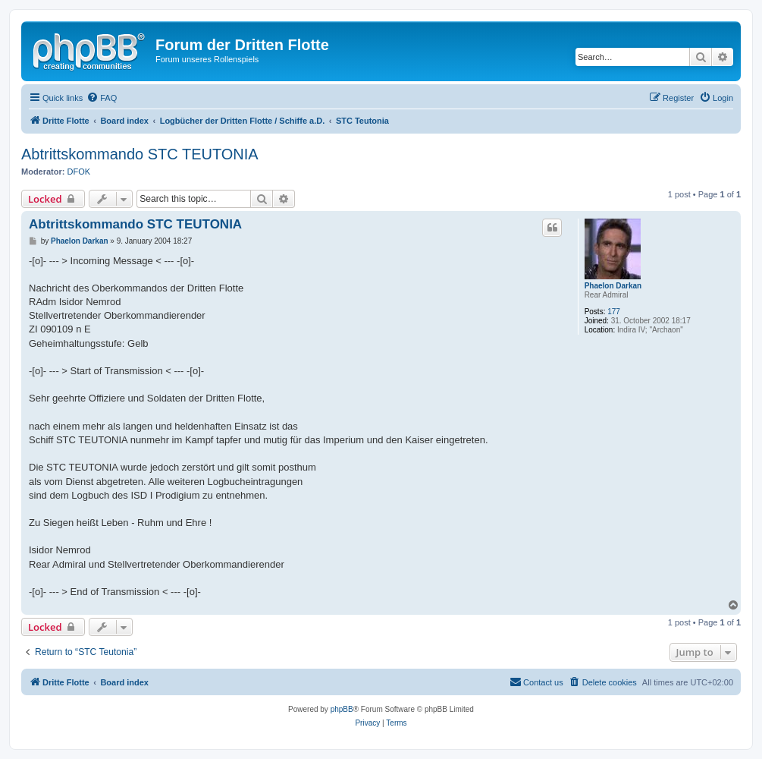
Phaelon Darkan (613, 286)
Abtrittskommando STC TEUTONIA (140, 154)
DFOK (79, 171)
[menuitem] (101, 98)
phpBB (342, 709)
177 (613, 311)
